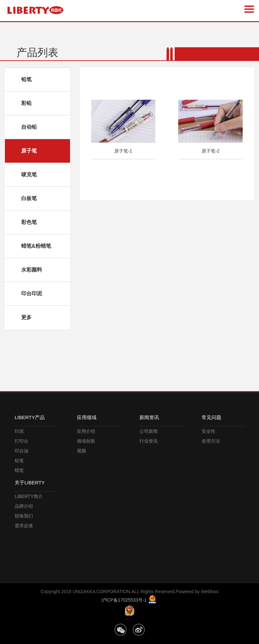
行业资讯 (148, 441)
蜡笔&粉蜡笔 (36, 246)
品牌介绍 (24, 506)
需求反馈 (24, 525)
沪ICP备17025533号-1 (124, 600)
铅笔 (26, 79)
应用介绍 (86, 431)
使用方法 (211, 441)
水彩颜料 (31, 269)
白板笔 (29, 198)
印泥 (19, 431)
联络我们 (24, 516)
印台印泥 (31, 293)
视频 (81, 450)
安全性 (208, 431)
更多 (26, 317)
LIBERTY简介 (29, 496)
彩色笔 (29, 222)
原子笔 (29, 151)
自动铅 (29, 127)
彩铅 (26, 103)
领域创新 (86, 441)
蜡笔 (19, 470)
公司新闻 (148, 431)
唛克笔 (29, 174)
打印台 (21, 441)
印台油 (21, 450)
